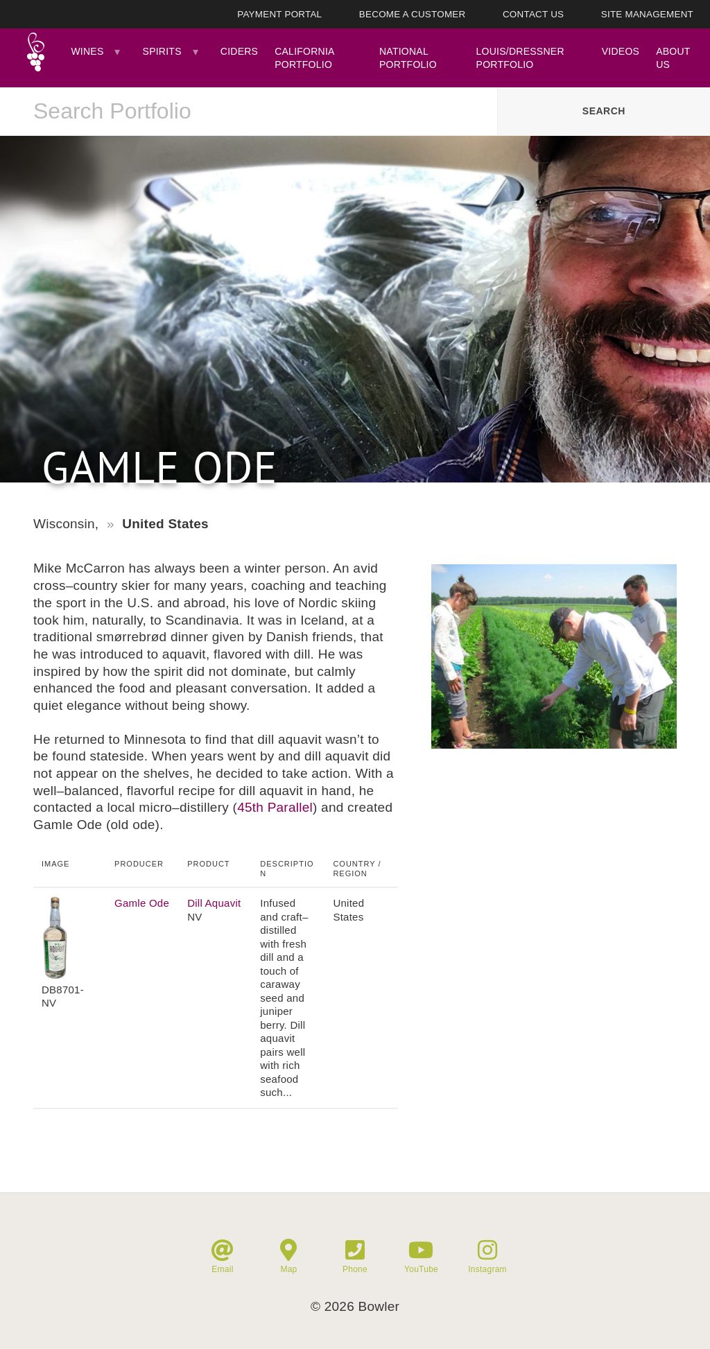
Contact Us (533, 14)
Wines (87, 51)
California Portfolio (304, 57)
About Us (673, 57)
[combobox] (248, 111)
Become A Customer (412, 14)
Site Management (647, 14)
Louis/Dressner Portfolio (520, 57)
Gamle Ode (141, 903)
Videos (620, 51)
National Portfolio (408, 57)
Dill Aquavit (214, 903)
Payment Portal (279, 14)
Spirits (162, 51)
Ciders (239, 51)
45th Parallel (275, 807)
